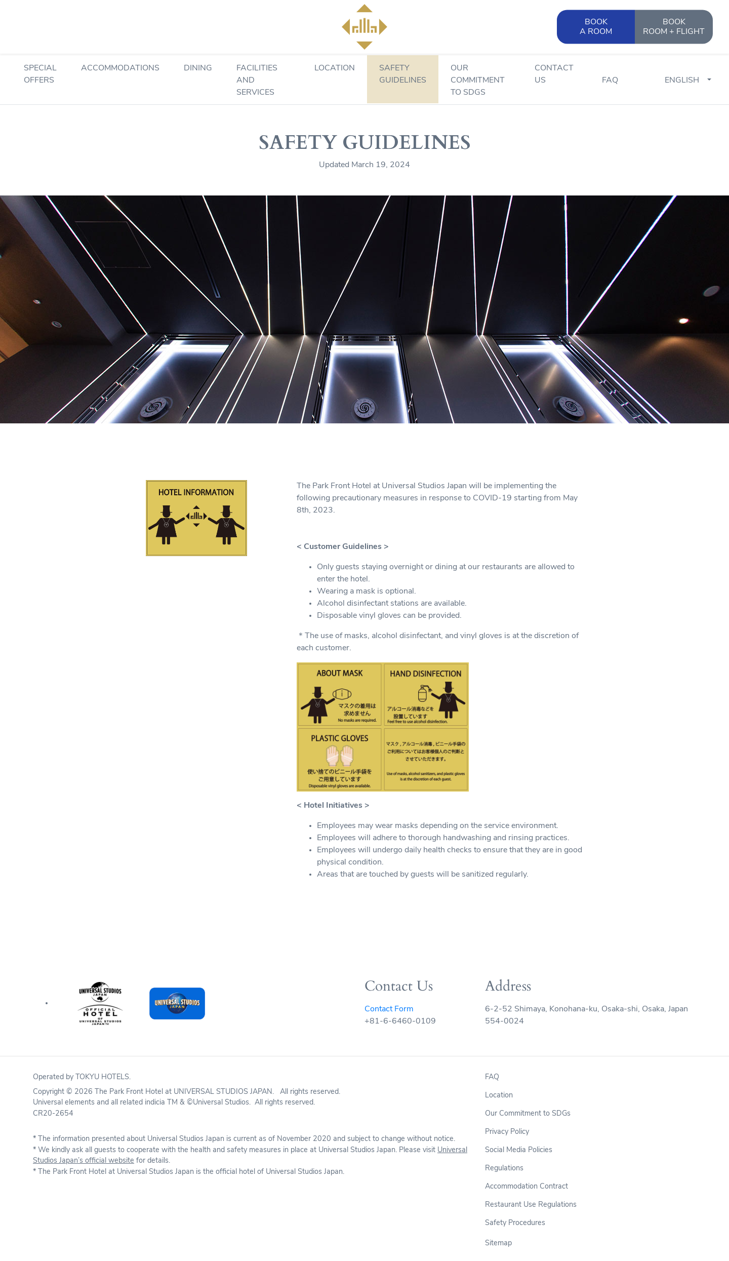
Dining (198, 68)
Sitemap (498, 1243)
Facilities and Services (256, 80)
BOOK (674, 27)
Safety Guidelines (402, 74)
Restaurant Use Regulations (531, 1205)
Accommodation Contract (526, 1187)
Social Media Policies (518, 1150)
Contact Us (554, 74)
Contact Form (389, 1009)
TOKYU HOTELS (102, 1077)
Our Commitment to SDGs (478, 80)
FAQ (610, 80)
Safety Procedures (515, 1223)
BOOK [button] (596, 27)
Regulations (504, 1168)
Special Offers (40, 74)
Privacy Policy (507, 1132)
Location (334, 68)
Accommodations (120, 68)
